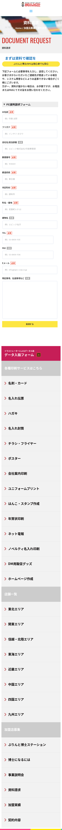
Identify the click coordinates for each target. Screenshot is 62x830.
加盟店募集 (29, 28)
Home (18, 28)
